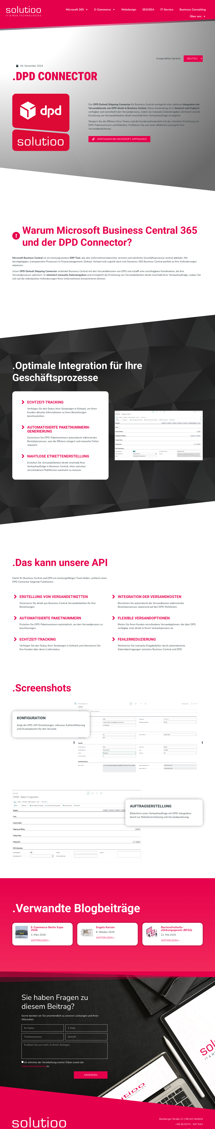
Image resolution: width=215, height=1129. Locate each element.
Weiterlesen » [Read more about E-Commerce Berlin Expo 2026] (40, 940)
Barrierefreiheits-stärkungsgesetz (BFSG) (176, 928)
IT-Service (166, 9)
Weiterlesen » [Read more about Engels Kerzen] (105, 937)
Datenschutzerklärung (34, 1066)
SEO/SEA (148, 9)
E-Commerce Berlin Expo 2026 (47, 928)
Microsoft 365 (77, 9)
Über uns (198, 16)
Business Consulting (193, 9)
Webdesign (128, 9)
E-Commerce (104, 9)
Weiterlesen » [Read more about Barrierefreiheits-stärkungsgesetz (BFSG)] (170, 940)
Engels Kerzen (105, 927)
